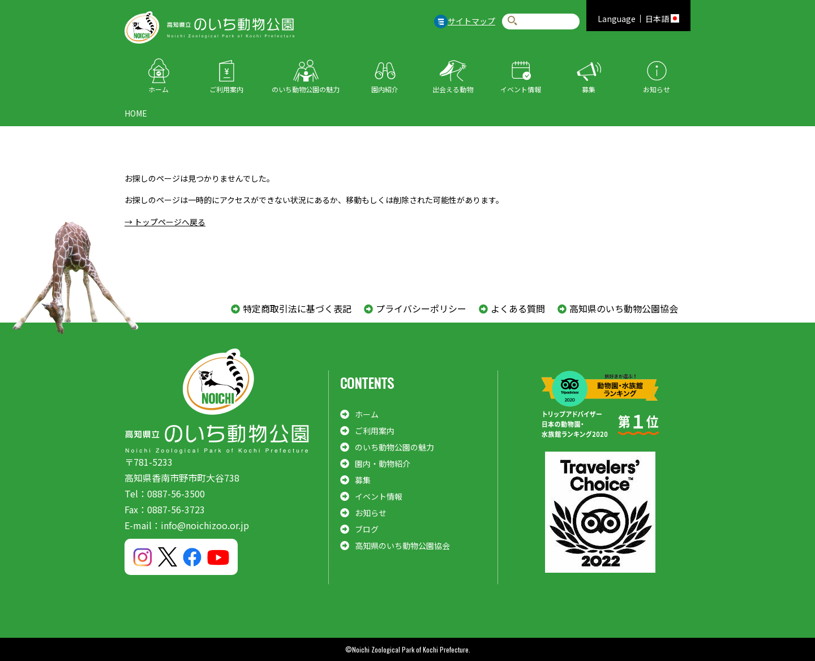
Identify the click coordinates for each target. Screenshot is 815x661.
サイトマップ (471, 21)
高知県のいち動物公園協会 (623, 308)
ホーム (158, 89)
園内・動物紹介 (382, 463)
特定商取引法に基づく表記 (297, 308)
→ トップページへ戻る (165, 222)
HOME (136, 113)
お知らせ (656, 89)
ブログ (367, 529)
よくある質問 (518, 308)
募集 (588, 89)
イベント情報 (520, 89)
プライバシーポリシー (421, 308)
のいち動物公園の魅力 (306, 89)
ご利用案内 (226, 89)
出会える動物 (452, 89)
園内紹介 (384, 89)
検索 (512, 21)
